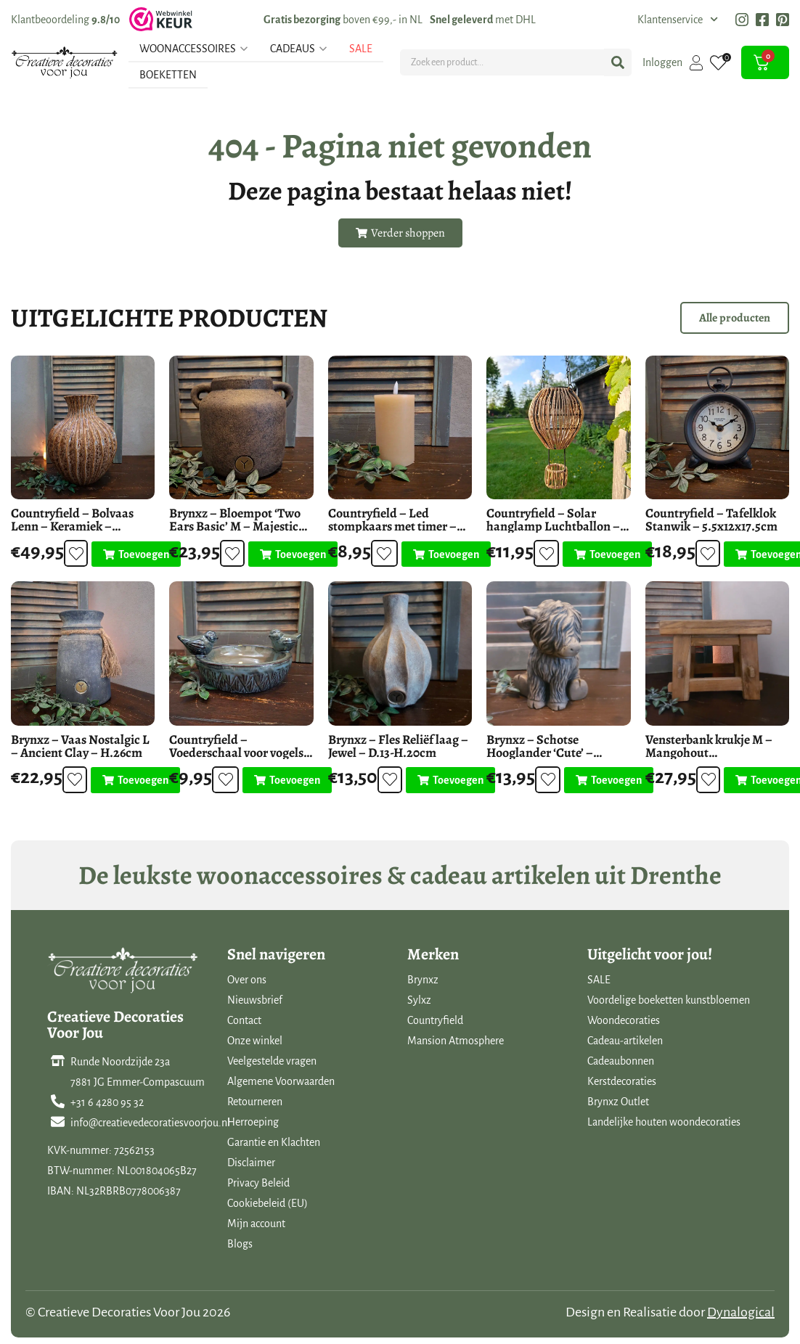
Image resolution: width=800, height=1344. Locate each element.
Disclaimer (251, 1162)
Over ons (246, 980)
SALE (599, 980)
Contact (244, 1020)
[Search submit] (618, 62)
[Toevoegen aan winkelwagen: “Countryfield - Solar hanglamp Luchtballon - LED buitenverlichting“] (603, 554)
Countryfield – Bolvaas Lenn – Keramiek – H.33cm (72, 526)
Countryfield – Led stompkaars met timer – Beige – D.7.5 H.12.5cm (392, 526)
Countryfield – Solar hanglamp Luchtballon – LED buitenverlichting (553, 526)
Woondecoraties (623, 1020)
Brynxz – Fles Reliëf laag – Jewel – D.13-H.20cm (398, 746)
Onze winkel (254, 1040)
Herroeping (253, 1122)
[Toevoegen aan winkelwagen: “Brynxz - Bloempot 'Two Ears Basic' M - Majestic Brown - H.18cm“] (289, 554)
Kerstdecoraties (621, 1081)
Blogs (240, 1244)
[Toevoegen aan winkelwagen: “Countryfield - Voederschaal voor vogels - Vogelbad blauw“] (282, 780)
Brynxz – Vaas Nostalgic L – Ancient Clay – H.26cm (80, 746)
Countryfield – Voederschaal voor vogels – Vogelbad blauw (241, 752)
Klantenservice (677, 19)
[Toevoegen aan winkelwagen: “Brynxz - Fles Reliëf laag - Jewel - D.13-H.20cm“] (446, 780)
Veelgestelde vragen (272, 1061)
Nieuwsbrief (254, 1000)
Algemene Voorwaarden (281, 1081)
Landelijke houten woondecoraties (663, 1122)
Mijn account (256, 1223)
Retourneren (254, 1101)
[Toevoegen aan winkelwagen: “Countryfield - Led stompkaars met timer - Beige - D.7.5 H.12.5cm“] (441, 554)
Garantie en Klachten (273, 1142)
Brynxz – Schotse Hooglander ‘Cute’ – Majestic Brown (539, 752)
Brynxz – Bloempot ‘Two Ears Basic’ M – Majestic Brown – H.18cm (235, 526)
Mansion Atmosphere (455, 1040)
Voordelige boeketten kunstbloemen (668, 1000)
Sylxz (419, 1000)
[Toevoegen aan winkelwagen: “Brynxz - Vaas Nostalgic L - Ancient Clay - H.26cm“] (131, 780)
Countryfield (435, 1020)
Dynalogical (741, 1312)
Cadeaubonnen (620, 1061)
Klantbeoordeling (65, 19)
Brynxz (422, 980)
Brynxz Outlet (618, 1101)
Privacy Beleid (258, 1183)
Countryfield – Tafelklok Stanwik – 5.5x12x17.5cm (711, 519)
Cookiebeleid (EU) (267, 1203)
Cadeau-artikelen (625, 1040)
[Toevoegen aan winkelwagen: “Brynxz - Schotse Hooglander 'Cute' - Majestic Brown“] (604, 780)
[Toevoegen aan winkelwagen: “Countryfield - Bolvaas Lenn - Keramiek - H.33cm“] (132, 554)
